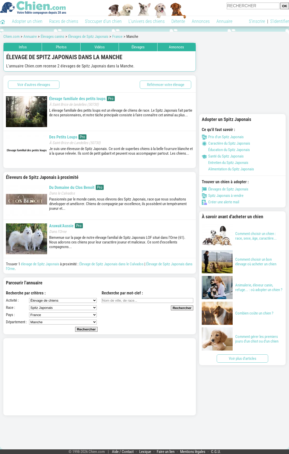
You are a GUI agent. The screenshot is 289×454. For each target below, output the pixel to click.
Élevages (138, 47)
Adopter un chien (27, 21)
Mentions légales (192, 451)
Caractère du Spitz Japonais (226, 143)
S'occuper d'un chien (103, 21)
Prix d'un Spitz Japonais (223, 137)
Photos (61, 47)
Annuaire (224, 21)
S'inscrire (257, 21)
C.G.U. (216, 451)
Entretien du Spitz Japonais (225, 162)
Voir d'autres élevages (33, 84)
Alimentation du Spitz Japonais (228, 169)
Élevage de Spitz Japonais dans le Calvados (111, 264)
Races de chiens (63, 21)
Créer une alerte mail (220, 202)
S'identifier (279, 21)
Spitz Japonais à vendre (222, 195)
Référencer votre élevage (165, 84)
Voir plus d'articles (242, 358)
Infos (23, 47)
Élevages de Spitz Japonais (225, 189)
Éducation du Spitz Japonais (226, 149)
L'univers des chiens (146, 21)
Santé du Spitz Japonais (223, 156)
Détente (178, 21)
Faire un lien (165, 451)
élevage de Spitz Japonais (40, 264)
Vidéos (99, 47)
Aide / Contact (123, 451)
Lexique (145, 451)
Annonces (201, 21)
